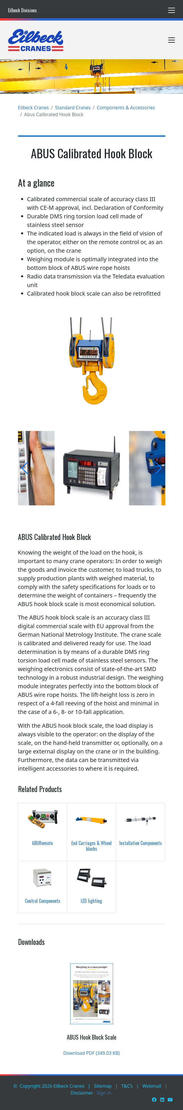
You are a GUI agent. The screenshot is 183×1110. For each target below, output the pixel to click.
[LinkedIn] (162, 1100)
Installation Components (140, 843)
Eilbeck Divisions (22, 10)
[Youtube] (170, 1100)
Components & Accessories (126, 107)
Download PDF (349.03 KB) (91, 1053)
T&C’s (127, 1086)
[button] (25, 468)
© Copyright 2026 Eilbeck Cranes (49, 1086)
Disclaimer (82, 1093)
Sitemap (103, 1086)
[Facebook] (154, 1100)
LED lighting (91, 900)
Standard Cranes (73, 107)
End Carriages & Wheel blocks (91, 846)
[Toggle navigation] (172, 10)
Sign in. (104, 1093)
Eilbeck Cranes (33, 107)
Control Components (42, 900)
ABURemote (42, 843)
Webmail (151, 1086)
